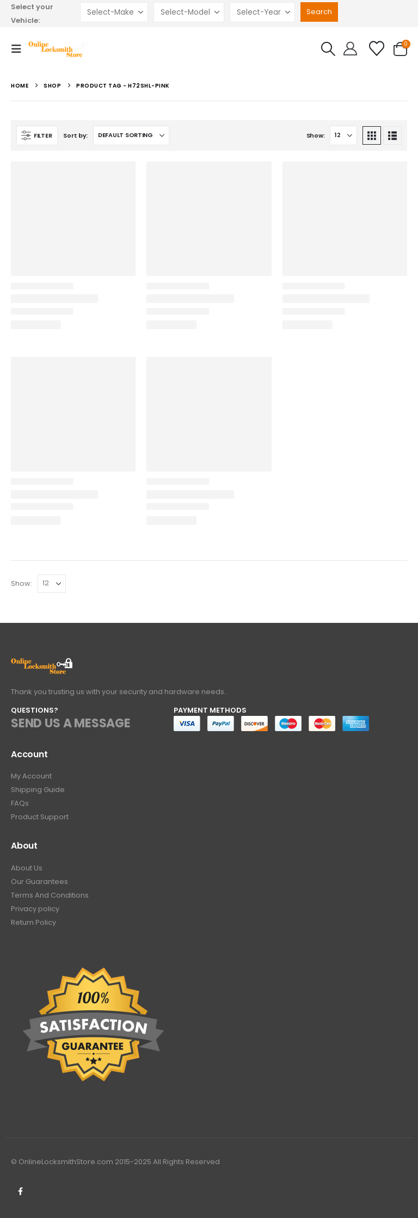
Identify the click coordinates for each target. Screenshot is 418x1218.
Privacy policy (35, 909)
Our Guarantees (39, 881)
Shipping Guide (38, 789)
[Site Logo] (59, 49)
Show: (315, 135)
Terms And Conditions (50, 895)
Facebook (20, 1191)
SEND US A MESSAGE (71, 723)
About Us (26, 868)
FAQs (20, 803)
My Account (31, 776)
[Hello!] (350, 49)
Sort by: (75, 135)
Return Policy (33, 922)
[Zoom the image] (42, 664)
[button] (19, 49)
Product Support (40, 817)
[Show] (343, 135)
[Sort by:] (131, 135)
